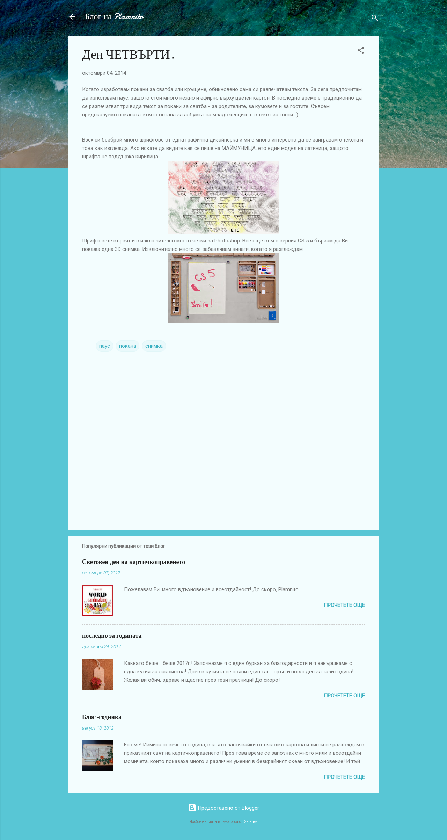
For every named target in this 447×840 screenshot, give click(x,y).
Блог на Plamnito (114, 16)
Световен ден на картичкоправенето (133, 562)
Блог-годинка (102, 717)
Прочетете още (344, 605)
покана (127, 346)
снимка (154, 346)
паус (104, 346)
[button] (361, 51)
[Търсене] (375, 19)
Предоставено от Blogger (223, 808)
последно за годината (112, 635)
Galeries (251, 821)
